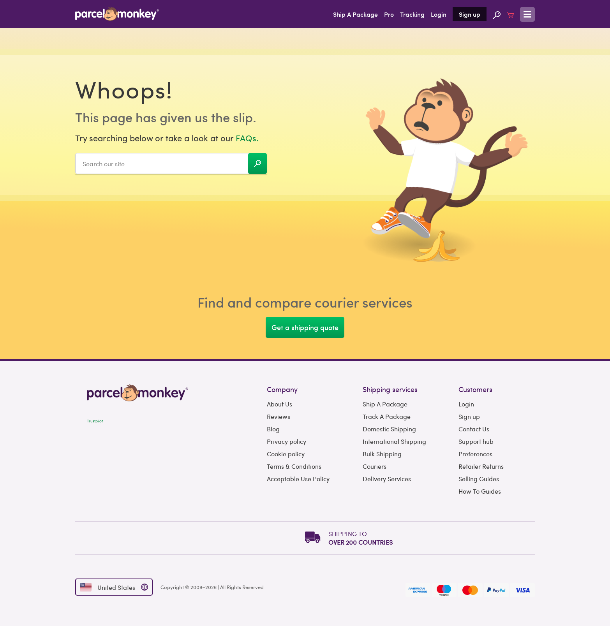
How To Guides (479, 491)
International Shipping (394, 441)
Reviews (278, 416)
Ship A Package (355, 14)
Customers (475, 389)
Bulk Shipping (382, 454)
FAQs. (247, 138)
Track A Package (387, 416)
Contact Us (473, 429)
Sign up (469, 14)
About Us (279, 404)
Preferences (475, 454)
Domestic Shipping (389, 429)
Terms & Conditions (294, 466)
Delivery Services (387, 479)
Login (438, 14)
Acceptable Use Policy (298, 479)
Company (282, 389)
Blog (273, 429)
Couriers (374, 466)
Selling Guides (478, 479)
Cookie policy (286, 454)
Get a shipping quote (305, 327)
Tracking (412, 14)
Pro (389, 14)
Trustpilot (95, 421)
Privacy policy (286, 441)
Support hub (476, 441)
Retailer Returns (481, 466)
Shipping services (390, 389)
